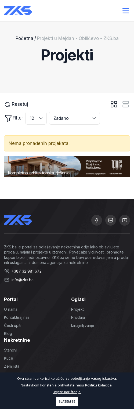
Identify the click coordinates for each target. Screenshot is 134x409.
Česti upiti (12, 325)
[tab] (114, 104)
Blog (8, 333)
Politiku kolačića (98, 385)
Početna (24, 38)
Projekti (78, 309)
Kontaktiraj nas (17, 317)
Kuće (8, 358)
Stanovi (10, 350)
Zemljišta (11, 366)
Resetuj (16, 104)
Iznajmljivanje (82, 325)
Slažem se (67, 401)
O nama (10, 309)
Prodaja (78, 317)
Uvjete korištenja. (67, 392)
